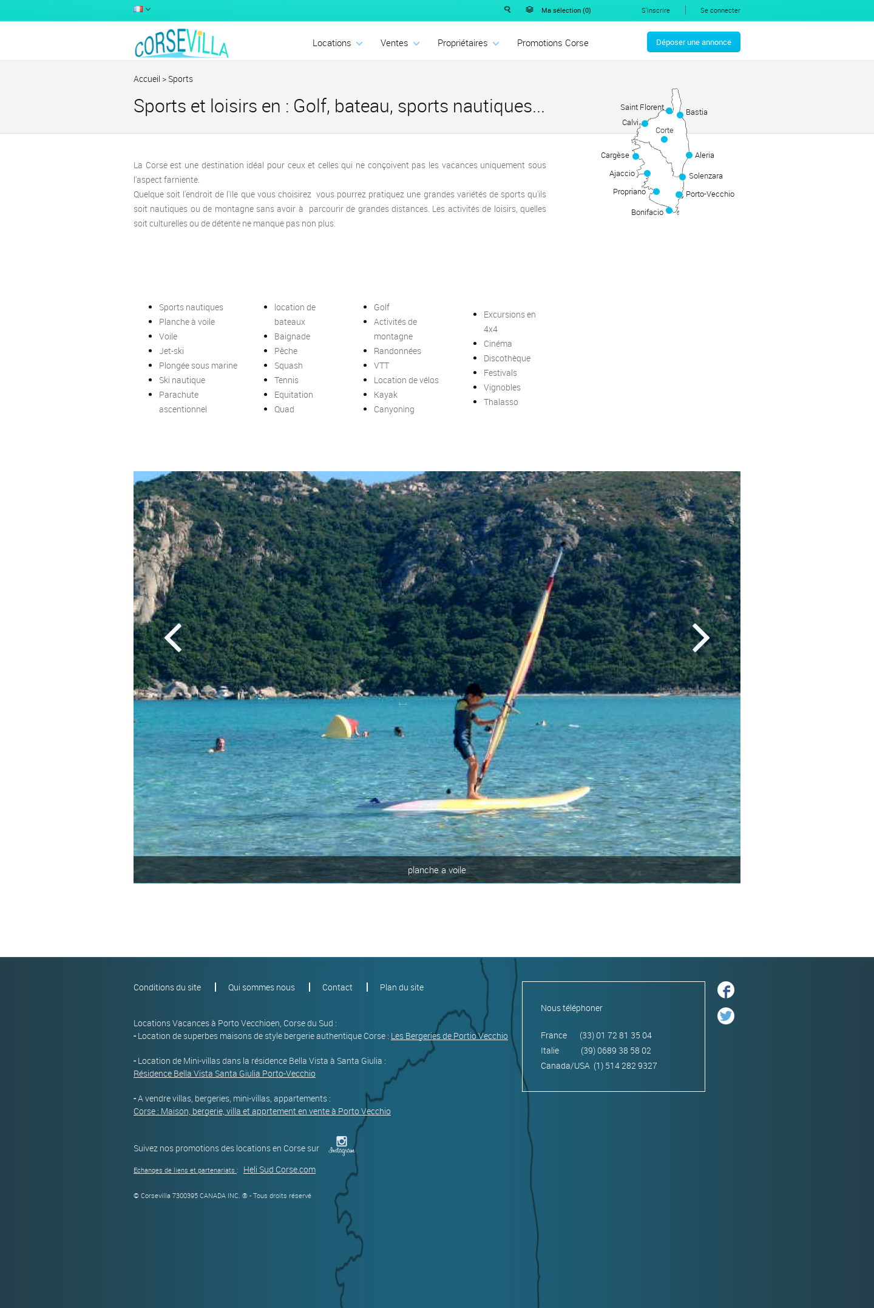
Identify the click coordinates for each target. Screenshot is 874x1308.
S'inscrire (656, 10)
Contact (337, 987)
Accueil (147, 78)
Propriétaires (463, 42)
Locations (332, 42)
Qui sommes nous (261, 987)
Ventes (394, 42)
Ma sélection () (566, 10)
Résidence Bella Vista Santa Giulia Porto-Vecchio (225, 1073)
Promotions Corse (553, 42)
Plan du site (402, 987)
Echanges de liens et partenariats (184, 1169)
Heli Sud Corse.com (279, 1169)
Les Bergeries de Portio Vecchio (449, 1035)
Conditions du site (167, 987)
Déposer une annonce (693, 41)
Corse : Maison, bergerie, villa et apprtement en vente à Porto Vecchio (262, 1111)
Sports (180, 78)
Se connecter (720, 10)
